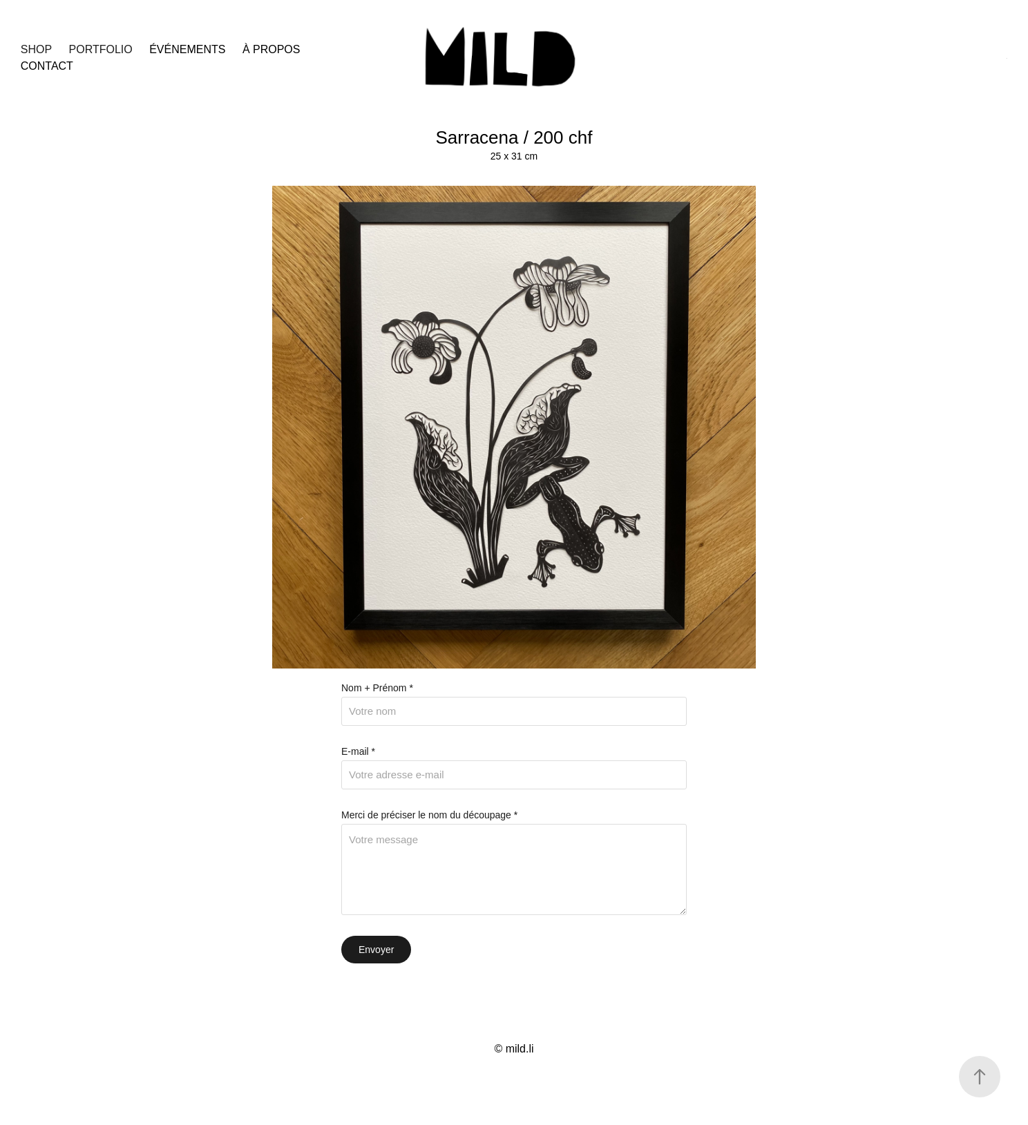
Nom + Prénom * (377, 688)
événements (187, 49)
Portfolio (101, 49)
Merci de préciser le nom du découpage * (429, 815)
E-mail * (358, 751)
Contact (47, 66)
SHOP (36, 49)
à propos (271, 49)
